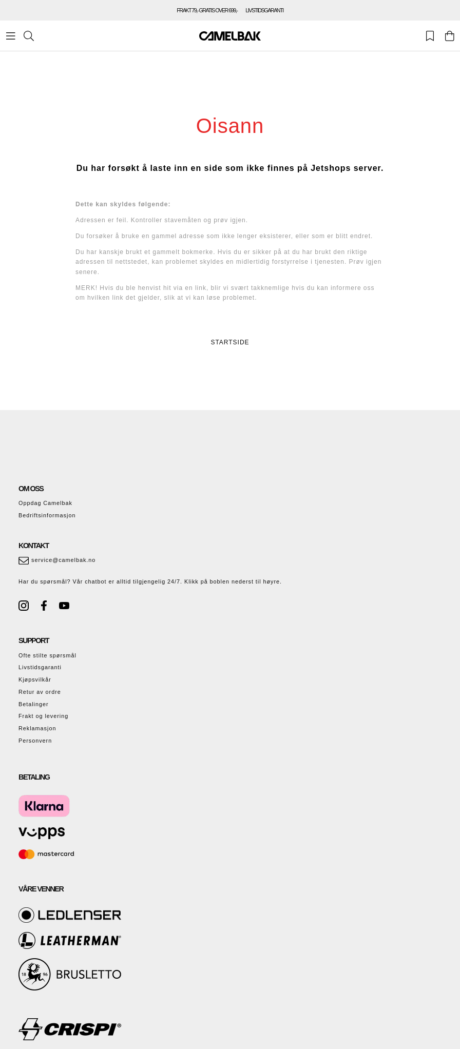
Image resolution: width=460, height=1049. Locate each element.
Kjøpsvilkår (34, 679)
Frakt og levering (43, 716)
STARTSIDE (229, 342)
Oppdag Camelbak (45, 503)
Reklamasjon (37, 728)
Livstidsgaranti (40, 667)
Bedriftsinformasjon (46, 515)
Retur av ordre (39, 692)
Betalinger (33, 704)
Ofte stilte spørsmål (47, 655)
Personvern (35, 740)
